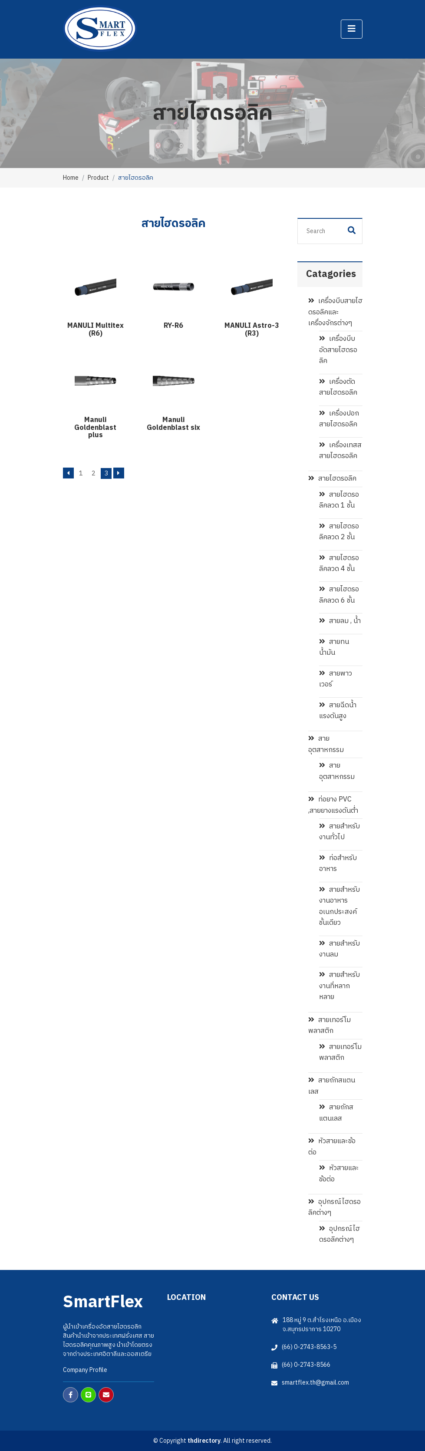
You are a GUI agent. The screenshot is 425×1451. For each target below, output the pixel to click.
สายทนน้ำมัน (334, 647)
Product (98, 178)
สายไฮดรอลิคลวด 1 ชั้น (339, 500)
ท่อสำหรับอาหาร (338, 863)
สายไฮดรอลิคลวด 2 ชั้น (339, 532)
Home (71, 178)
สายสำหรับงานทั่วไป (339, 832)
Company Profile (85, 1370)
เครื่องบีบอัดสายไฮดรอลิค (338, 350)
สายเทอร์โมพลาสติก (329, 1025)
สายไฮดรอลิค (332, 479)
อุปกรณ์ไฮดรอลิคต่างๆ (334, 1207)
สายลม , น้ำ (340, 621)
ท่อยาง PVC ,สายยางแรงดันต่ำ (333, 805)
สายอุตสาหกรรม (326, 744)
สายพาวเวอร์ (335, 679)
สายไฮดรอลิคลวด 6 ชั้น (339, 595)
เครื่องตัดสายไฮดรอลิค (338, 387)
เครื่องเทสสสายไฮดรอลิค (340, 450)
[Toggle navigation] (351, 29)
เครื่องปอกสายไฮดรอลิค (339, 419)
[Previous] (68, 473)
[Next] (118, 473)
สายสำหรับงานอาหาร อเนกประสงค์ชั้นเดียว (339, 906)
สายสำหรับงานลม (339, 949)
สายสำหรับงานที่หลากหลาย (339, 986)
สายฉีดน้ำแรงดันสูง (337, 710)
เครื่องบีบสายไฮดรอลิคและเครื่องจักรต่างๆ (335, 312)
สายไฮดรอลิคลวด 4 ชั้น (339, 563)
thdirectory (204, 1441)
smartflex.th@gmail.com (315, 1383)
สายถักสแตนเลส (331, 1086)
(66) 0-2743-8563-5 (309, 1347)
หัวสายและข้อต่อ (332, 1146)
